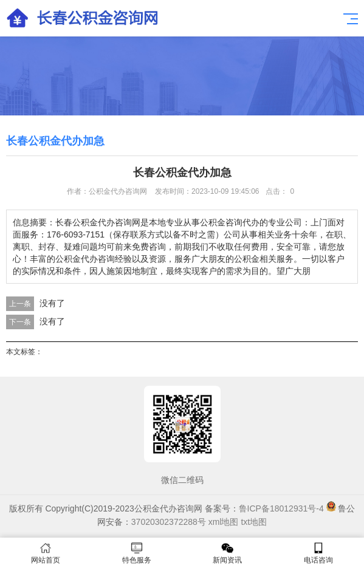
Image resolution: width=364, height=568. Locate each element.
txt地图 (254, 522)
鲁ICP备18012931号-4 (281, 508)
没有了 (52, 303)
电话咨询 (318, 553)
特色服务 (136, 553)
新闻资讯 (227, 553)
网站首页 (45, 553)
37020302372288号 (168, 522)
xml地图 (223, 522)
